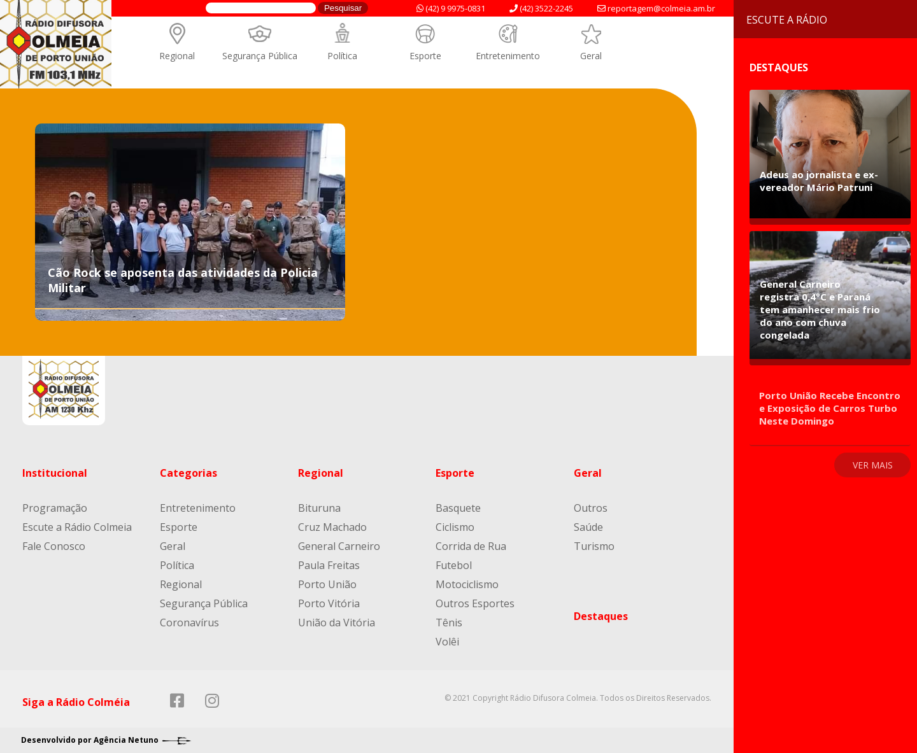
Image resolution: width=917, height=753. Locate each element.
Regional (177, 56)
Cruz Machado (332, 527)
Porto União (327, 584)
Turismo (594, 546)
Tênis (449, 623)
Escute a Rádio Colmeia (77, 527)
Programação (54, 508)
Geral (591, 56)
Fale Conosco (53, 546)
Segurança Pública (259, 56)
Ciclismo (455, 527)
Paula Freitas (329, 565)
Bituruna (319, 508)
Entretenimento (508, 56)
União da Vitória (336, 623)
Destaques (601, 616)
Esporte (425, 56)
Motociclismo (467, 584)
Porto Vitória (329, 603)
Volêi (447, 642)
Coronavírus (189, 623)
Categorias (188, 473)
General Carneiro (339, 546)
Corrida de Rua (471, 546)
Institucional (54, 473)
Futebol (454, 565)
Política (342, 56)
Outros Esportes (475, 603)
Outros (591, 508)
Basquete (458, 508)
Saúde (588, 527)
